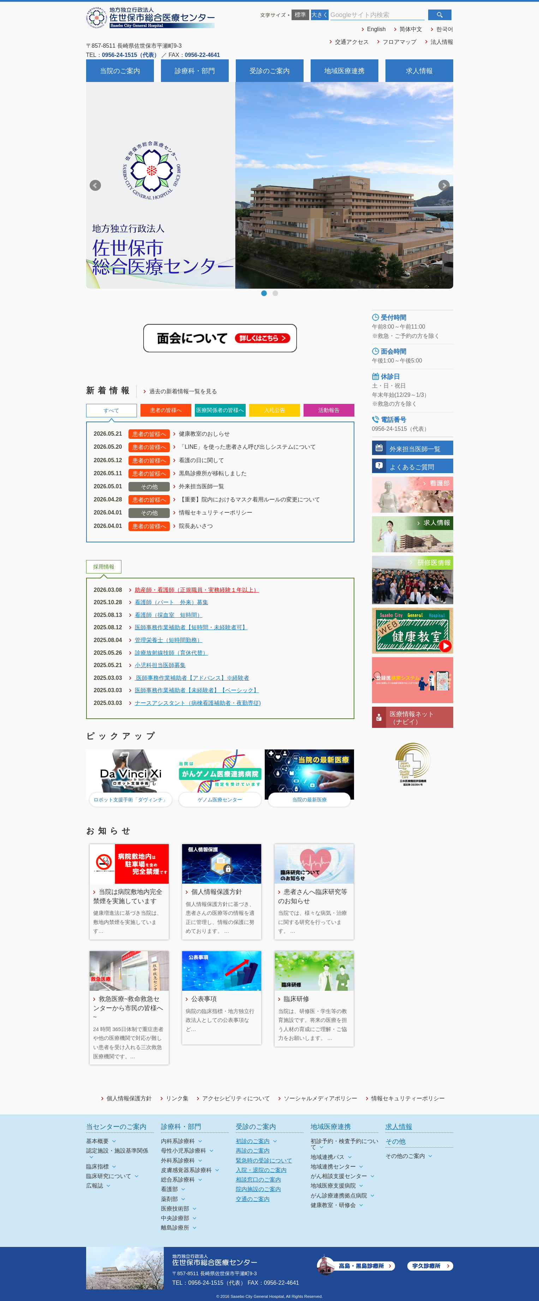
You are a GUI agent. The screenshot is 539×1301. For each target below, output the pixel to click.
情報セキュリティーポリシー (215, 513)
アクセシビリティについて (236, 1098)
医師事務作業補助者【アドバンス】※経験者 (192, 678)
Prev (95, 185)
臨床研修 (296, 998)
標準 (300, 15)
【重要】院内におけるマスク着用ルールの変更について (249, 499)
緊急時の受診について (264, 1161)
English (376, 29)
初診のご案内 (253, 1141)
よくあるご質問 (412, 467)
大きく (319, 15)
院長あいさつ (196, 526)
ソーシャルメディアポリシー (320, 1098)
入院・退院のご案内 (261, 1170)
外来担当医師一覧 (201, 486)
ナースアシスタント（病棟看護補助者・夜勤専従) (198, 703)
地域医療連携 (344, 71)
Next (444, 185)
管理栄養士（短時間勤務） (169, 640)
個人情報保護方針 (216, 891)
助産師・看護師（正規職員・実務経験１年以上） (197, 590)
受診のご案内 (270, 71)
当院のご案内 (120, 71)
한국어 (444, 29)
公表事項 (204, 998)
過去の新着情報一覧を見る (183, 391)
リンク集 (177, 1098)
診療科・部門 (195, 71)
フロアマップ (400, 42)
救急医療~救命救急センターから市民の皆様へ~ (128, 1007)
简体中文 (411, 29)
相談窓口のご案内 (258, 1180)
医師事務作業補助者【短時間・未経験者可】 (191, 627)
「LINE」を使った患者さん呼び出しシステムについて (247, 447)
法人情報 (442, 42)
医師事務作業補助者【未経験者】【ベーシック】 (197, 690)
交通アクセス (352, 42)
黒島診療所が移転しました (213, 473)
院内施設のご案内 (258, 1189)
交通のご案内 (253, 1199)
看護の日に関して (201, 460)
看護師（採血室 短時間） (169, 615)
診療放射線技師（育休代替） (171, 653)
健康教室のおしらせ (204, 434)
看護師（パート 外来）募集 (171, 602)
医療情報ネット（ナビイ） (412, 717)
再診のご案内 (253, 1151)
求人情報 (419, 71)
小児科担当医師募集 (160, 665)
